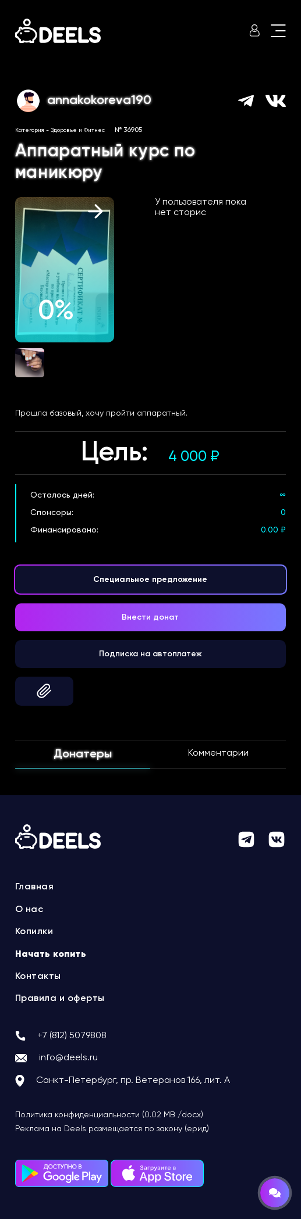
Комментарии (218, 753)
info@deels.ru (68, 1058)
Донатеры (83, 754)
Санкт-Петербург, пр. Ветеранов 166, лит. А (133, 1080)
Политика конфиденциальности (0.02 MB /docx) (109, 1115)
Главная (34, 887)
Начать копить (51, 954)
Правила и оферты (60, 998)
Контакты (38, 976)
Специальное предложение (150, 579)
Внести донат (150, 617)
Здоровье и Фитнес (78, 130)
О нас (29, 909)
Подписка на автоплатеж (150, 654)
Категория (29, 130)
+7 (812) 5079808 (72, 1036)
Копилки (34, 931)
